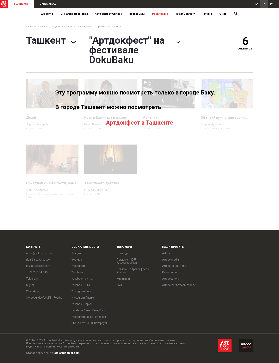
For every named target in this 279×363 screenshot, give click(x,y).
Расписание (160, 13)
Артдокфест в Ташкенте (139, 122)
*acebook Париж (81, 304)
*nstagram (78, 265)
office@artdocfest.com (40, 253)
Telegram (32, 278)
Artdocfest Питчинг (174, 265)
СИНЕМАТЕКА (48, 4)
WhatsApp (32, 291)
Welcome (47, 13)
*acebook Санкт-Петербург (88, 310)
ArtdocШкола (170, 278)
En (256, 4)
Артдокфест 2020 (62, 26)
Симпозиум (169, 272)
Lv (271, 4)
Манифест (123, 278)
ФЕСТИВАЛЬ (21, 4)
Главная (31, 26)
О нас (222, 13)
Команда (122, 253)
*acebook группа (82, 278)
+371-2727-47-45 (37, 272)
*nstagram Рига (81, 291)
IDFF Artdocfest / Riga (74, 13)
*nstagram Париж (82, 297)
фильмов (245, 48)
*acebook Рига (80, 285)
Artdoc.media (170, 259)
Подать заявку (185, 13)
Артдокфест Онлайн (108, 13)
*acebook (77, 272)
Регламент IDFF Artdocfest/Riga (127, 261)
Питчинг (207, 13)
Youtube (76, 259)
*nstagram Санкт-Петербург (89, 316)
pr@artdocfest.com (38, 265)
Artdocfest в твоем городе (179, 285)
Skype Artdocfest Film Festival (44, 297)
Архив (43, 26)
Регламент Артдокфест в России (133, 271)
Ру (264, 4)
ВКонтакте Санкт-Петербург (89, 323)
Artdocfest (169, 253)
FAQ (119, 285)
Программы (137, 13)
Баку (207, 92)
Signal (30, 285)
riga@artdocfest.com (39, 259)
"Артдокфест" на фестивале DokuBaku (99, 26)
